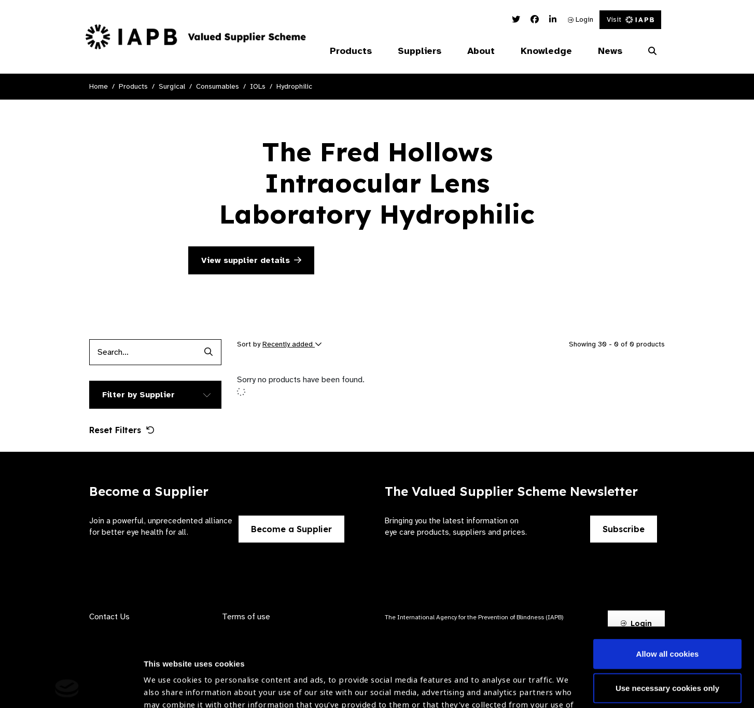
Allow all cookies (667, 580)
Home (98, 86)
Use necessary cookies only (667, 613)
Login (580, 19)
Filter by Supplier (138, 395)
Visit (630, 19)
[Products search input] (142, 352)
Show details (168, 677)
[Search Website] (652, 51)
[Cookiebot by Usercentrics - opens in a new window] (67, 688)
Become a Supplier (291, 529)
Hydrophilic (294, 86)
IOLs (258, 86)
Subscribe (624, 529)
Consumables (217, 86)
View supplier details (251, 260)
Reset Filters (122, 430)
